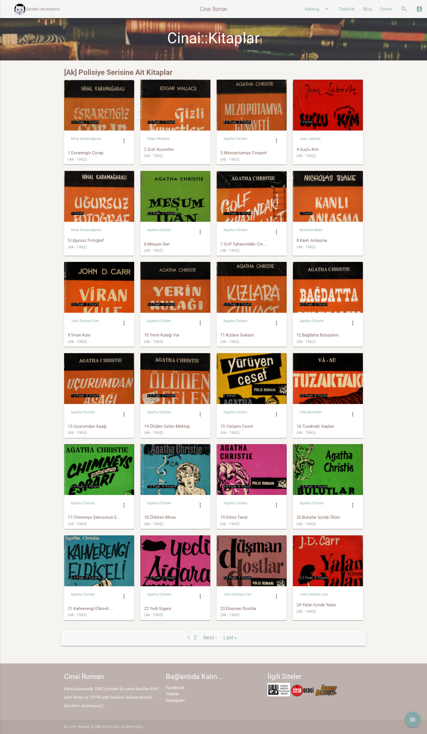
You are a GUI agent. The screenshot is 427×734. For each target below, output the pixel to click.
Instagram (175, 700)
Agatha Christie (235, 139)
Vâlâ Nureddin (311, 412)
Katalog (317, 9)
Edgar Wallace (158, 139)
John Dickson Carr (85, 321)
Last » (230, 637)
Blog (367, 9)
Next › (210, 637)
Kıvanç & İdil (89, 726)
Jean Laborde (310, 139)
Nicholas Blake (311, 230)
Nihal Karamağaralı (86, 139)
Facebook (175, 687)
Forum (386, 9)
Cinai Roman (213, 9)
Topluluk (347, 9)
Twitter (172, 693)
